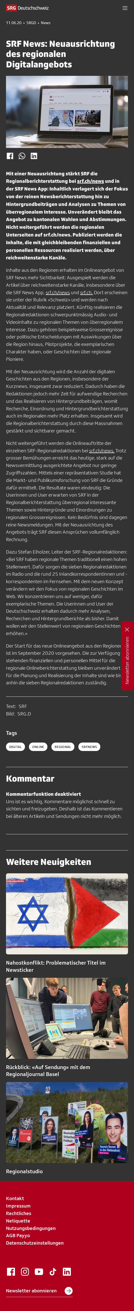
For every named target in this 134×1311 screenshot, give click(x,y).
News (45, 23)
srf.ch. (86, 292)
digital (15, 747)
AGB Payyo (18, 1235)
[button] (125, 8)
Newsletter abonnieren (39, 1291)
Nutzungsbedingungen (31, 1228)
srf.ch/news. (102, 450)
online (38, 747)
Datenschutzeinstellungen (35, 1243)
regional (63, 747)
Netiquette (18, 1220)
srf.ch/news (90, 181)
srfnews (89, 747)
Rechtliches (18, 1213)
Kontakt (15, 1198)
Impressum (18, 1206)
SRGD (31, 23)
